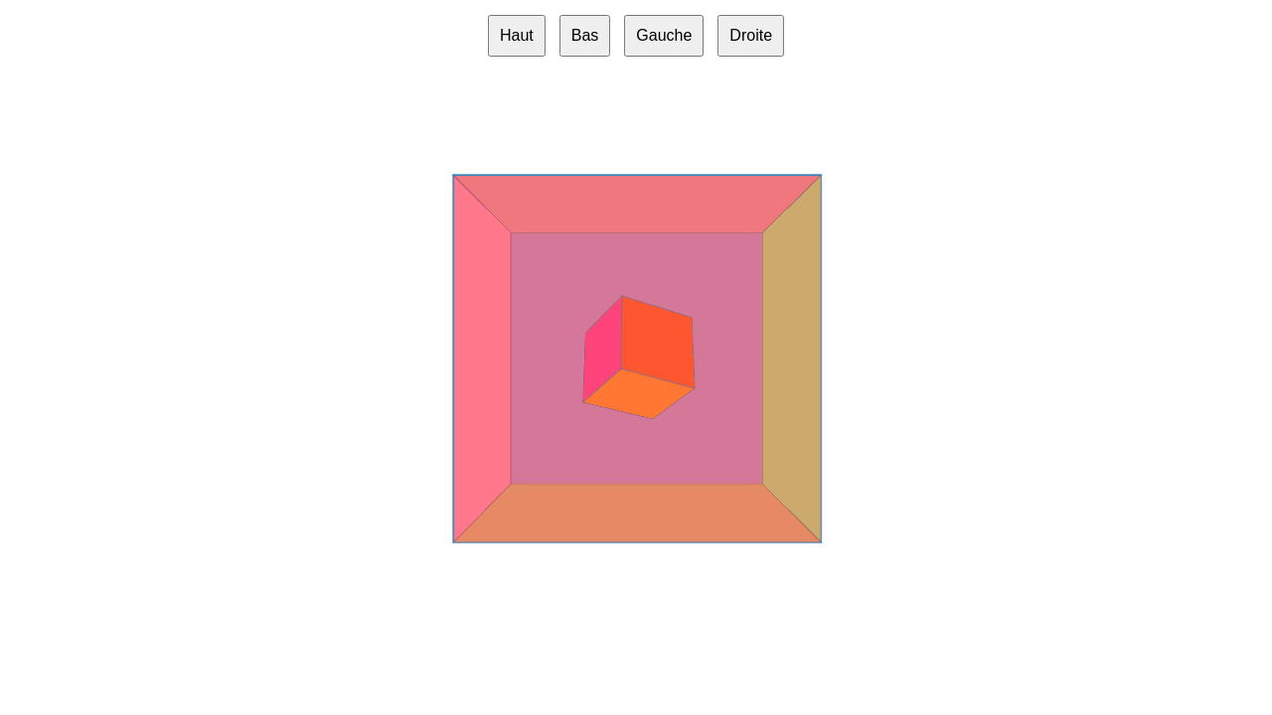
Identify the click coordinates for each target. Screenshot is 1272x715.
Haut (517, 35)
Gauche (664, 35)
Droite (750, 35)
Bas (585, 35)
